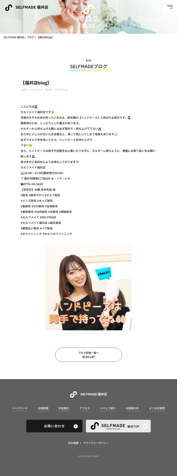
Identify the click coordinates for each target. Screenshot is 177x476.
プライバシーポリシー (96, 443)
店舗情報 (43, 408)
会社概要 (73, 443)
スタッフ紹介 (108, 408)
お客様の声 (132, 408)
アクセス (84, 408)
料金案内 (64, 408)
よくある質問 (157, 408)
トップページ (20, 408)
